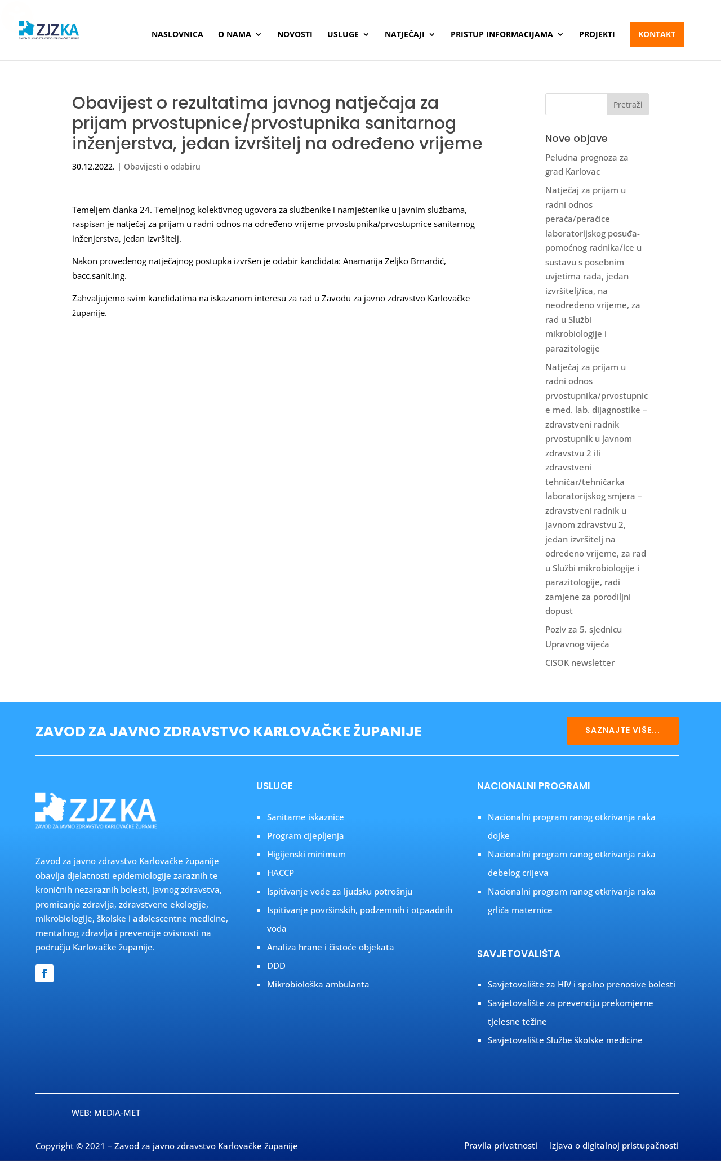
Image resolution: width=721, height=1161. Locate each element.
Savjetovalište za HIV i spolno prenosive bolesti (581, 984)
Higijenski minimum (306, 854)
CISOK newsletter (580, 662)
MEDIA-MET (117, 1112)
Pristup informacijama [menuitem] (502, 34)
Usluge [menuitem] (343, 34)
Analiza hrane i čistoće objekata (330, 947)
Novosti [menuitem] (295, 34)
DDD (276, 965)
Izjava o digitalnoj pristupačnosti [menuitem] (614, 1146)
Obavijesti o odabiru (162, 166)
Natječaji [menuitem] (405, 34)
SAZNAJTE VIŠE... (622, 730)
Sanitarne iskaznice (305, 816)
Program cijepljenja (305, 835)
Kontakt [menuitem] (656, 34)
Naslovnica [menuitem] (177, 34)
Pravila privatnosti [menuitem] (500, 1146)
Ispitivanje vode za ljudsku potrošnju (339, 891)
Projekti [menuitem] (597, 34)
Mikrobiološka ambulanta (318, 984)
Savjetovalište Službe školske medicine (565, 1040)
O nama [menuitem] (234, 34)
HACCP (280, 872)
